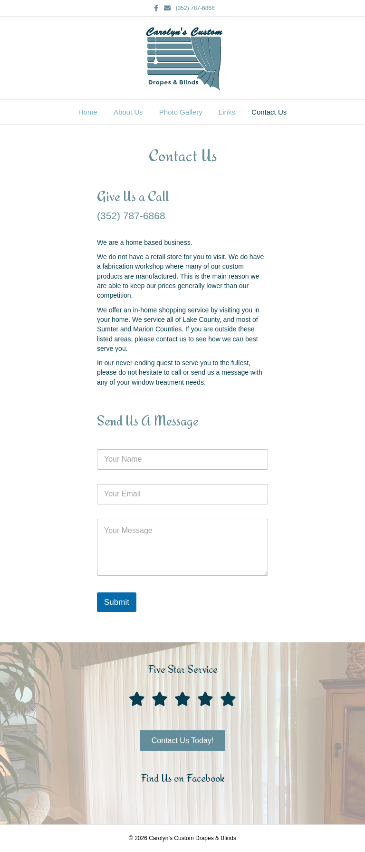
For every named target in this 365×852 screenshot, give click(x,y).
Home (87, 112)
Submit (116, 602)
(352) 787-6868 (195, 8)
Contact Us (269, 112)
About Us (128, 112)
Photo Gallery (180, 112)
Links (227, 112)
